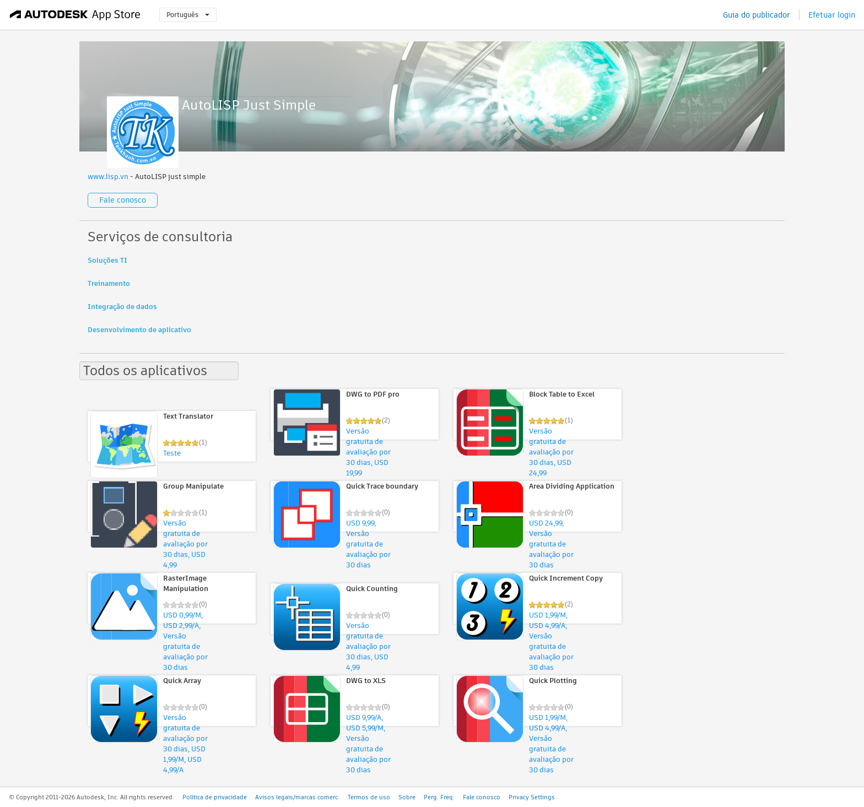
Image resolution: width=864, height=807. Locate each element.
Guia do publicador (756, 14)
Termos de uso (369, 797)
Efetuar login (831, 14)
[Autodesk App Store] (75, 15)
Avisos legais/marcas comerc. (297, 797)
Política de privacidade (214, 797)
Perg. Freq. (439, 797)
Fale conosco (122, 199)
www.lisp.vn (108, 176)
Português (187, 14)
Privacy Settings (532, 797)
